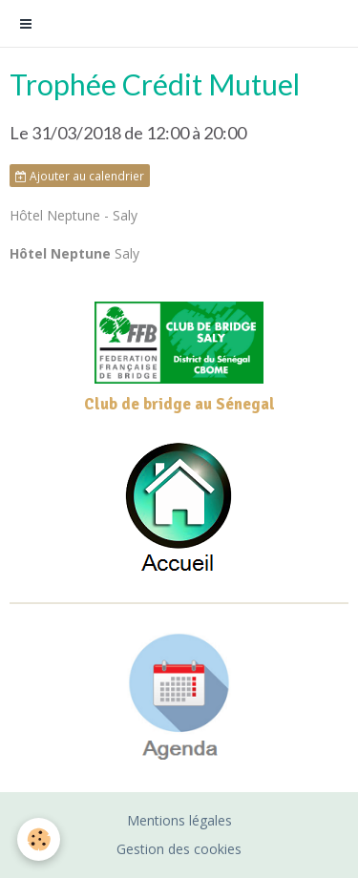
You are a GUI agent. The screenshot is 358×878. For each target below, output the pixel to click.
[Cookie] (38, 839)
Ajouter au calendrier (79, 175)
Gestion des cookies (179, 849)
